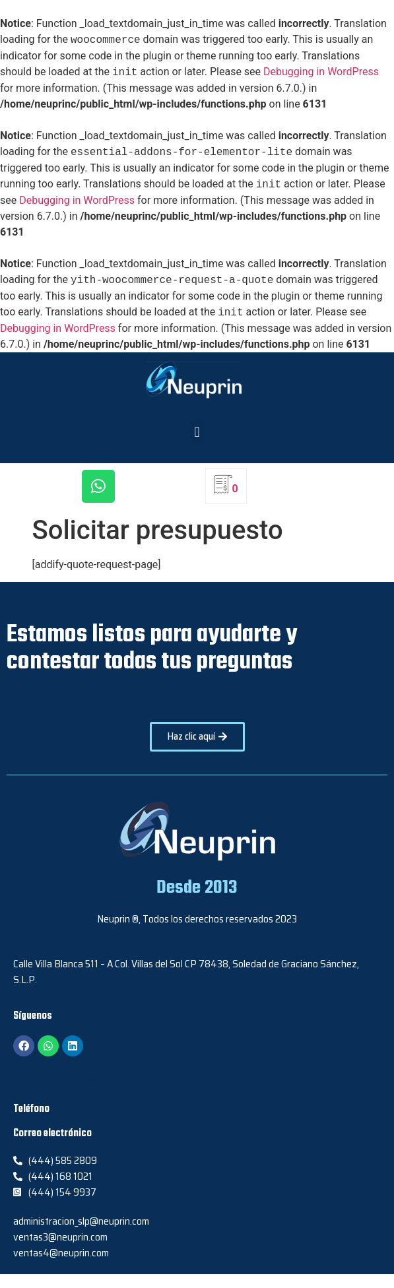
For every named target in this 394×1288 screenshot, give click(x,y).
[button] (197, 432)
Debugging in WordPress (321, 72)
